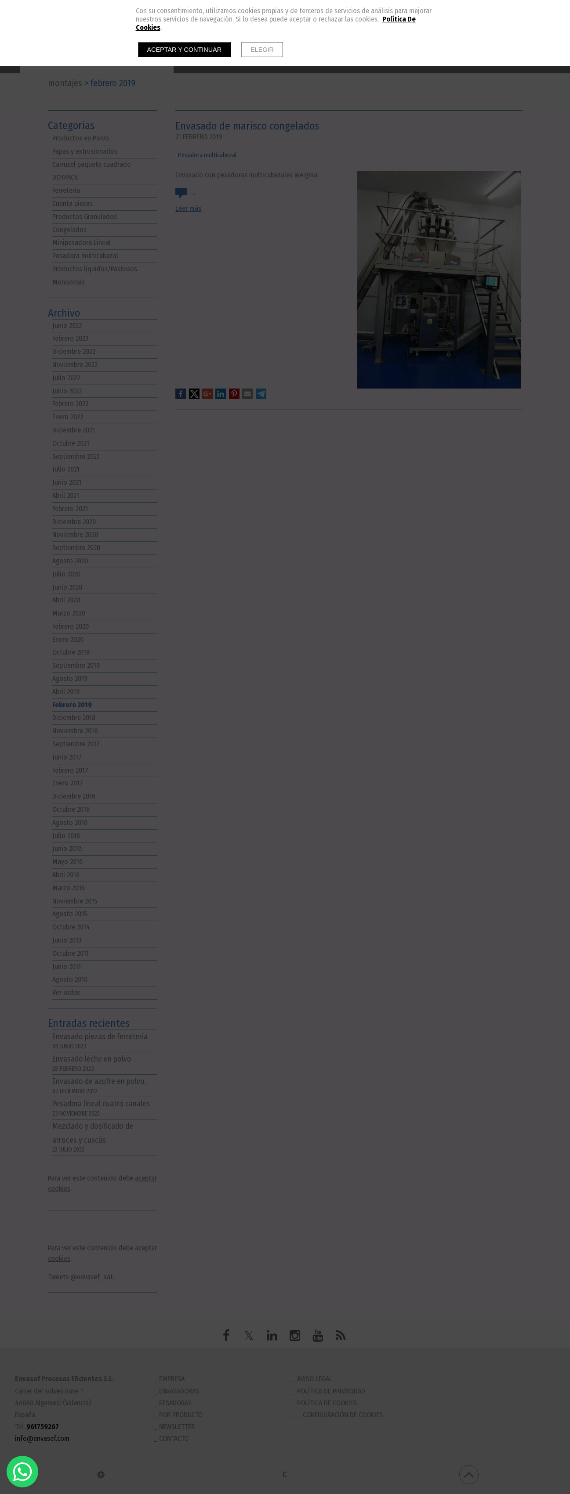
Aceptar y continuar (184, 49)
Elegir (262, 49)
